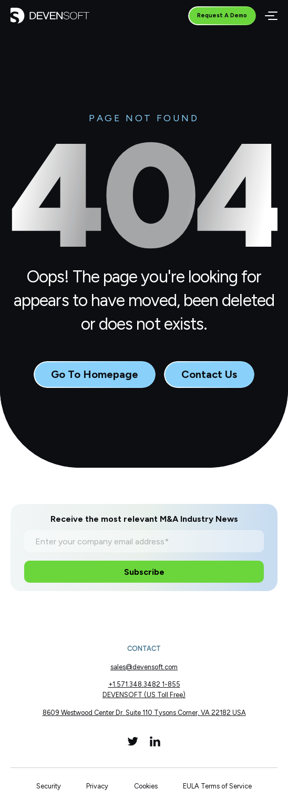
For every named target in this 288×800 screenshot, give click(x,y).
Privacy (97, 786)
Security (48, 786)
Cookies (146, 786)
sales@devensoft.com (144, 667)
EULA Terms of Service (217, 786)
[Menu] (271, 16)
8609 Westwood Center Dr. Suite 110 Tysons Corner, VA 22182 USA (144, 713)
